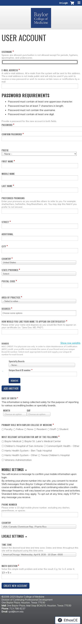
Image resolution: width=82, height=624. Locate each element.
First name (7, 161)
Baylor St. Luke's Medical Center (42, 441)
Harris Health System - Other (20, 455)
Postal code (8, 281)
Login (65, 3)
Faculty (8, 429)
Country (6, 258)
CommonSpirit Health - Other (63, 446)
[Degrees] (14, 313)
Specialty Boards (17, 361)
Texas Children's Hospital (55, 455)
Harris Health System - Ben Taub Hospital (28, 450)
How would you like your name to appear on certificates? (33, 321)
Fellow (19, 429)
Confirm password (12, 134)
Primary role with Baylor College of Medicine (27, 425)
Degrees (6, 308)
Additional (7, 234)
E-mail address (10, 70)
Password (7, 125)
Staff (53, 429)
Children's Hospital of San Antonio (23, 446)
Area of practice (11, 297)
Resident (42, 429)
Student (63, 429)
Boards (5, 343)
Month (6, 410)
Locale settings (13, 536)
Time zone (7, 544)
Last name (7, 186)
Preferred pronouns (13, 198)
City (4, 246)
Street (5, 222)
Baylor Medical (12, 441)
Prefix (5, 150)
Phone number (9, 504)
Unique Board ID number (20, 370)
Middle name (8, 173)
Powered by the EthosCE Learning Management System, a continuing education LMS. (67, 620)
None (30, 429)
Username (7, 51)
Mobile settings (13, 469)
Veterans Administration (18, 459)
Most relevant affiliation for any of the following (30, 437)
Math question (9, 566)
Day (28, 410)
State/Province (10, 270)
